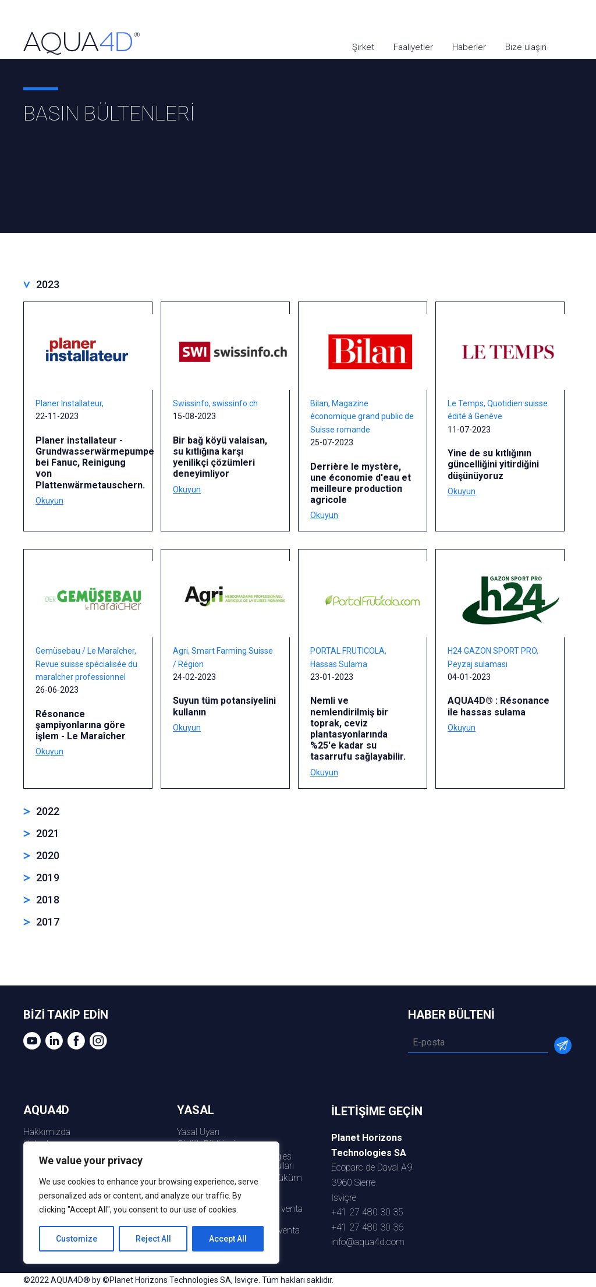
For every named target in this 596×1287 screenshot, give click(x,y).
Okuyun (49, 501)
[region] (151, 1202)
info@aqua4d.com (368, 1241)
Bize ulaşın (526, 47)
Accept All (228, 1238)
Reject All (153, 1238)
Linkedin (533, 19)
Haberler (469, 47)
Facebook (555, 19)
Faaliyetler (413, 47)
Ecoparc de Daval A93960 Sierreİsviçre (371, 1167)
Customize (76, 1238)
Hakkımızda (46, 1131)
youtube (510, 19)
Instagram (577, 19)
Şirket (363, 47)
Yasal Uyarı (198, 1131)
